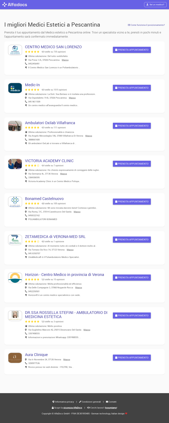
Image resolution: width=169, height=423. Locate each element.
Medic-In (32, 84)
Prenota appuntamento (132, 49)
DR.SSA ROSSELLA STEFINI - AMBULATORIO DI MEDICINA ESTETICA (66, 314)
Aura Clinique (36, 354)
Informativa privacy (64, 401)
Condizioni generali (91, 401)
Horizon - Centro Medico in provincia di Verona (64, 274)
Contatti (112, 401)
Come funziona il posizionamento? (146, 24)
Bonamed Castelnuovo (44, 198)
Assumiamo (111, 407)
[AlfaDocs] (14, 4)
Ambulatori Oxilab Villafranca (50, 122)
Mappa (65, 59)
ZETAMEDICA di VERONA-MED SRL (55, 236)
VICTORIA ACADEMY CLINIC (49, 160)
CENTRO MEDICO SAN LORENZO (53, 46)
